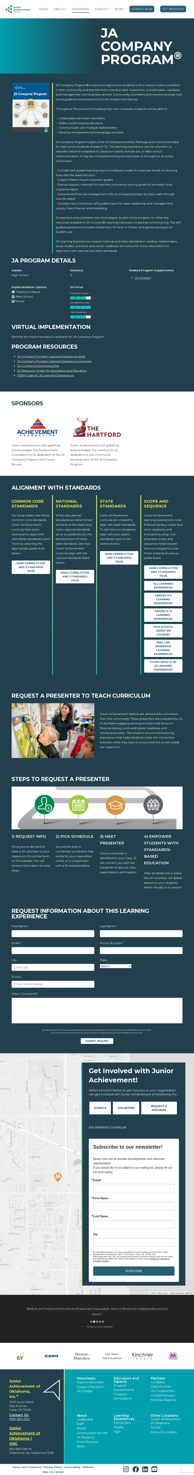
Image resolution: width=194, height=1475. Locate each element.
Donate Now (141, 9)
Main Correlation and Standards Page (31, 567)
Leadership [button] (85, 1419)
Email (16, 943)
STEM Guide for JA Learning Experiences (45, 375)
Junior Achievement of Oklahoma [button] (165, 1421)
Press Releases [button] (87, 1442)
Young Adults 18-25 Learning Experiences (163, 665)
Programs (80, 9)
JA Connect (143, 278)
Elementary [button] (122, 1423)
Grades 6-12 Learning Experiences (163, 615)
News (119, 9)
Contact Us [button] (19, 1415)
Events (100, 9)
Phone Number (112, 943)
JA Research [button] (86, 1437)
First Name (20, 926)
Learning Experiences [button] (124, 1417)
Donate (100, 1108)
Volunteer (126, 1108)
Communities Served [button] (92, 1433)
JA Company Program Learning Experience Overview (54, 361)
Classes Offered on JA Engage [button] (90, 1389)
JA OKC (156, 1427)
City (14, 960)
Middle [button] (119, 1427)
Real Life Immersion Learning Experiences (163, 648)
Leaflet (153, 1293)
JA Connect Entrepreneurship (38, 366)
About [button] (82, 1415)
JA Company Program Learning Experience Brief (51, 356)
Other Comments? (25, 993)
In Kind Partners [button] (163, 1395)
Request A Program (159, 1108)
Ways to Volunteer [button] (90, 1382)
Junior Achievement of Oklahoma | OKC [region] (24, 1436)
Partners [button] (158, 1378)
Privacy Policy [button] (53, 1467)
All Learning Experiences (163, 585)
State (103, 960)
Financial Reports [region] (163, 1400)
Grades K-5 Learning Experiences (163, 599)
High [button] (117, 1431)
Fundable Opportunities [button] (161, 1384)
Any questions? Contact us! (107, 1127)
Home (43, 9)
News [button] (81, 1446)
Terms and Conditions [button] (26, 1467)
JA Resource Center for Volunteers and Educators (52, 370)
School (16, 977)
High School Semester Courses (163, 630)
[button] (65, 9)
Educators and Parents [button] (126, 1380)
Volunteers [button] (86, 1378)
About (59, 9)
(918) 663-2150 (19, 1419)
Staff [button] (80, 1424)
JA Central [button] (56, 1471)
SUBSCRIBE (133, 1271)
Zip (95, 1234)
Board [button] (81, 1428)
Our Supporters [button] (162, 1391)
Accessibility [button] (72, 1467)
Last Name (108, 926)
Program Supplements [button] (124, 1387)
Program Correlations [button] (122, 1396)
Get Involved (173, 9)
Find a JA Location (164, 1432)
